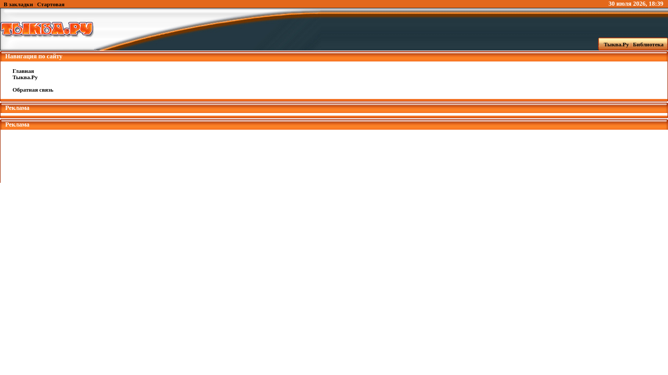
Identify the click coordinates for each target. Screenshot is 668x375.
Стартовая (51, 4)
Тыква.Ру (614, 44)
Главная (23, 71)
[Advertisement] (334, 153)
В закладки (18, 4)
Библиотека (649, 44)
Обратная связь (33, 89)
